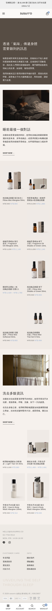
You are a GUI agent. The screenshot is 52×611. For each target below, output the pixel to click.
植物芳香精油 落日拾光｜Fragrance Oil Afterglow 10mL (10, 243)
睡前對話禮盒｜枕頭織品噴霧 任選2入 (11, 288)
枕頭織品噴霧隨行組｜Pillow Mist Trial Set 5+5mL (34, 335)
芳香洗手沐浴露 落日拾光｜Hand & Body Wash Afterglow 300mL (36, 507)
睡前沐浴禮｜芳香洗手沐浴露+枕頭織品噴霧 (36, 463)
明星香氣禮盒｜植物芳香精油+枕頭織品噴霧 (36, 199)
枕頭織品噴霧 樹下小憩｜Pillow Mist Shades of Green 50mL (36, 289)
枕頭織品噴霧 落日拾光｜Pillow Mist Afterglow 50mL (14, 199)
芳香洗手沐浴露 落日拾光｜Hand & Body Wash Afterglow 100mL (12, 507)
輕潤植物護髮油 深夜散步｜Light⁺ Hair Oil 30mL (13, 463)
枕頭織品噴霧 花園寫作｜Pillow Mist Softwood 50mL (10, 335)
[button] (47, 14)
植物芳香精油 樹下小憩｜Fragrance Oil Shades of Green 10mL (36, 243)
